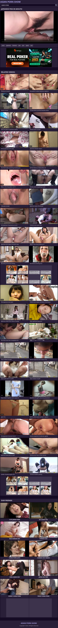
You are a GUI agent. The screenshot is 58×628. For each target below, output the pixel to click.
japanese (8, 45)
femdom (15, 45)
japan (27, 45)
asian (3, 45)
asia (31, 45)
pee (19, 45)
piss (23, 45)
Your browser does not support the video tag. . (29, 27)
